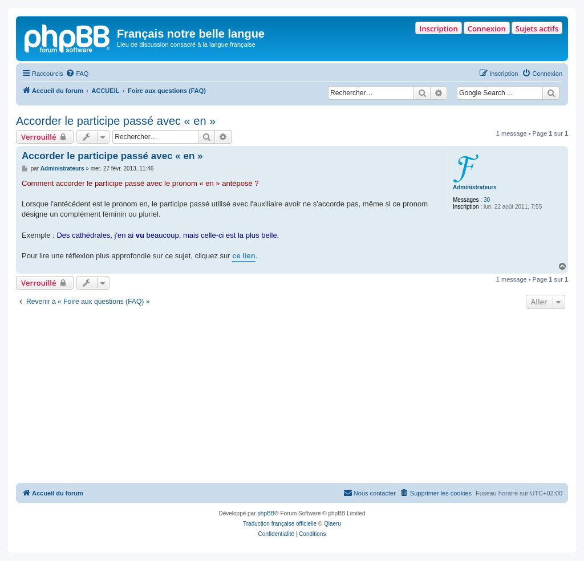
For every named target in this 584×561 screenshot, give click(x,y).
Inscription (438, 28)
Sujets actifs (537, 28)
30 (487, 200)
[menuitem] (77, 73)
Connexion (487, 28)
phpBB (265, 513)
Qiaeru (332, 524)
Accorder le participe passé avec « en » (116, 121)
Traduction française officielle (280, 524)
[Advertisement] (292, 397)
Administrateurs (475, 187)
